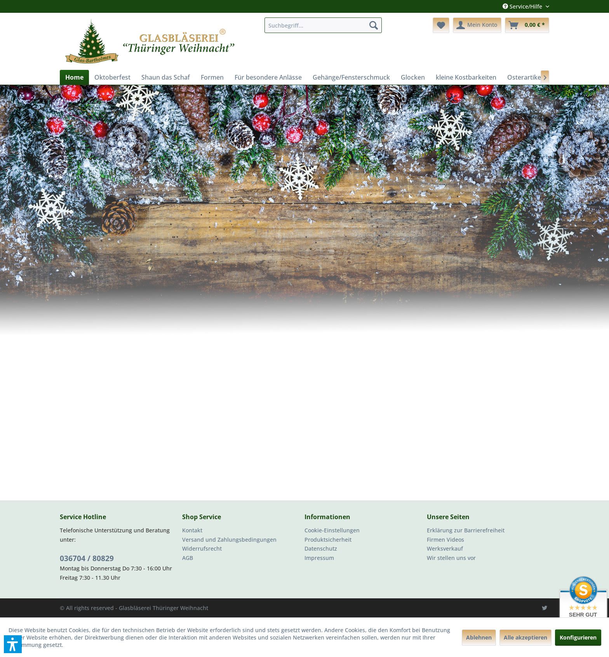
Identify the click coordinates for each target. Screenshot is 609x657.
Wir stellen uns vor (451, 557)
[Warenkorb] (527, 25)
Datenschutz (320, 548)
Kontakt (192, 530)
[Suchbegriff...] (323, 25)
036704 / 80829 (87, 558)
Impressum (319, 557)
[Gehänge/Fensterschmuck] (351, 77)
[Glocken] (412, 77)
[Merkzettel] (441, 25)
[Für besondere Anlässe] (268, 77)
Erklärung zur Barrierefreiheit (466, 530)
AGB (187, 557)
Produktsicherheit (327, 539)
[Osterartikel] (525, 77)
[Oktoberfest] (112, 77)
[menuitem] (323, 25)
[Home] (74, 77)
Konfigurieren (578, 637)
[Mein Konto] (477, 25)
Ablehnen (479, 637)
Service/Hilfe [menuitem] (523, 6)
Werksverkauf (445, 548)
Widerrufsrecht (202, 548)
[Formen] (212, 77)
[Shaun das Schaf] (165, 77)
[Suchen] (373, 25)
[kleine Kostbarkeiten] (466, 77)
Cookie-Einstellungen (332, 530)
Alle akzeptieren (525, 637)
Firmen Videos (445, 539)
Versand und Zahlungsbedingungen (229, 539)
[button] (13, 644)
